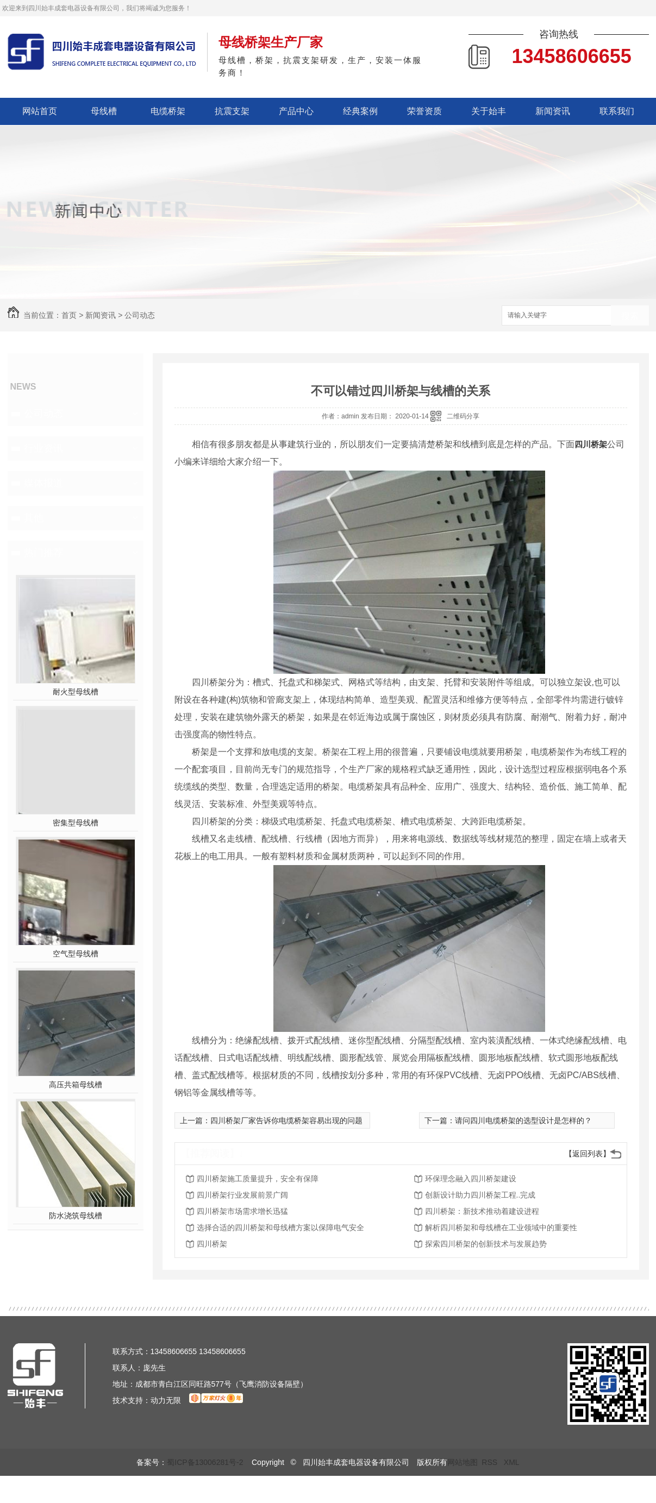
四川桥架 (590, 444)
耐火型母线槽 (75, 691)
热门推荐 (43, 552)
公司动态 (139, 315)
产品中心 (296, 111)
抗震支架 (232, 111)
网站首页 (39, 111)
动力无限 (166, 1400)
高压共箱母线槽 (75, 1084)
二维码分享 (463, 416)
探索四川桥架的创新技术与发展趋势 (486, 1243)
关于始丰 (488, 111)
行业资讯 (43, 448)
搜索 (630, 316)
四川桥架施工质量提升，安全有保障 (257, 1178)
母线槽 (104, 111)
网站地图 (462, 1462)
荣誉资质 (424, 111)
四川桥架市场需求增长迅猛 (242, 1211)
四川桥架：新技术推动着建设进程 (482, 1211)
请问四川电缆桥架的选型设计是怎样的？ (523, 1120)
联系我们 (616, 111)
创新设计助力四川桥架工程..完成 (480, 1195)
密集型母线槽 (75, 822)
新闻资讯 (552, 111)
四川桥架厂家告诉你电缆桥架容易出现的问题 (286, 1120)
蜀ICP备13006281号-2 (205, 1462)
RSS (490, 1462)
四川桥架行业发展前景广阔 (242, 1195)
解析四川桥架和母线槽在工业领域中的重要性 (501, 1227)
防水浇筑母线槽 (75, 1215)
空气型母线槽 (75, 953)
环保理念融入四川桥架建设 (470, 1178)
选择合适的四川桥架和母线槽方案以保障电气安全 (280, 1227)
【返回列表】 (587, 1153)
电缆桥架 (168, 111)
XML (512, 1462)
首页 (69, 315)
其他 (33, 517)
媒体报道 (43, 483)
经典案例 (360, 111)
